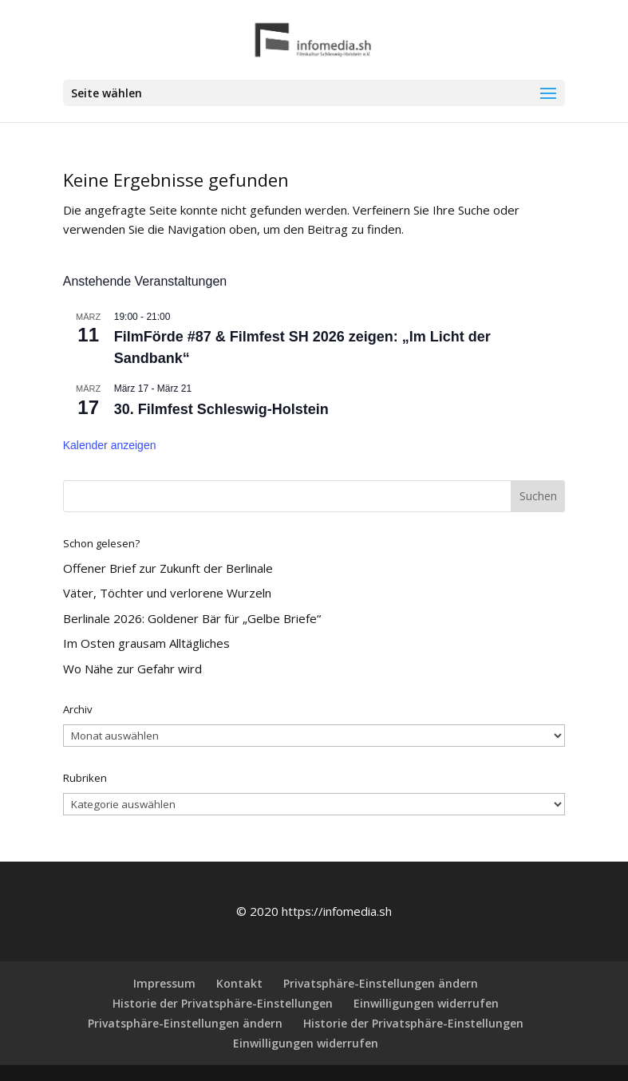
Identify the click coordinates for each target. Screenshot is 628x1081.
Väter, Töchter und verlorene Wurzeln (167, 593)
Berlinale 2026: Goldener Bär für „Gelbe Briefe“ (192, 618)
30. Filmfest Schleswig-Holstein (221, 409)
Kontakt (239, 983)
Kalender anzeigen (109, 445)
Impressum (164, 983)
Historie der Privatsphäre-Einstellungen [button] (223, 1003)
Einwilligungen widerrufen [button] (426, 1003)
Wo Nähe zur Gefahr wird (132, 669)
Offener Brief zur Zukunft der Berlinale (168, 568)
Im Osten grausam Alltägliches (146, 643)
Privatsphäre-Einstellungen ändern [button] (380, 983)
